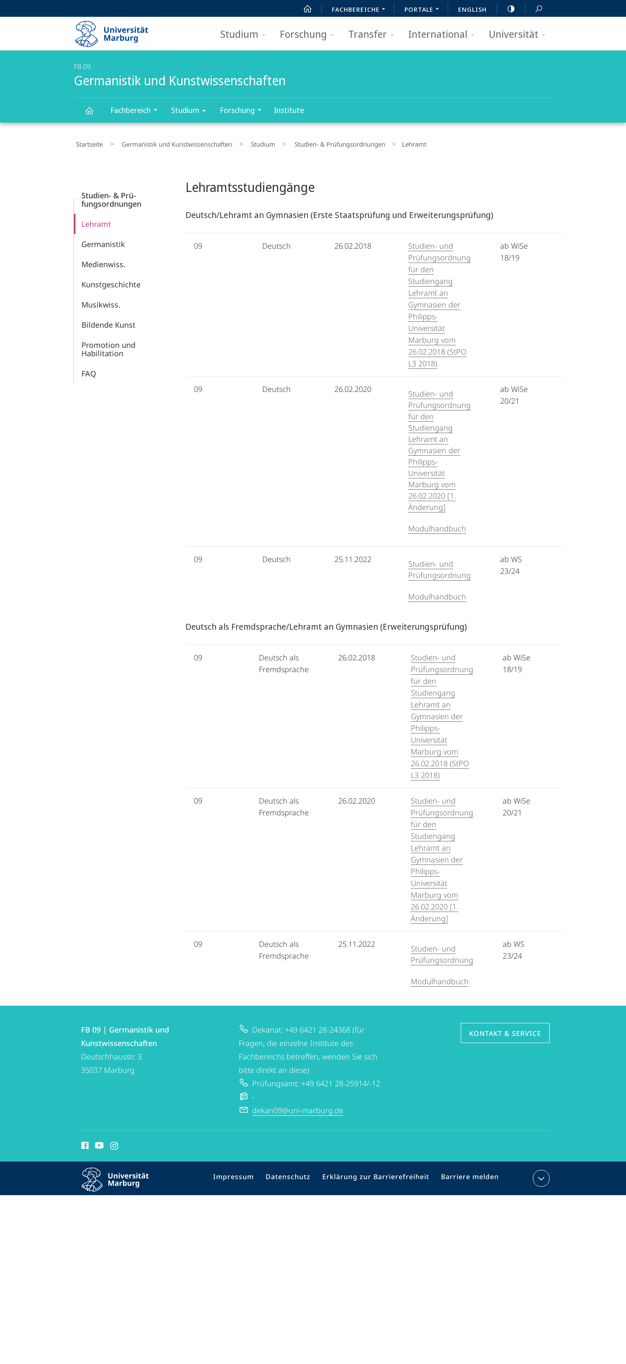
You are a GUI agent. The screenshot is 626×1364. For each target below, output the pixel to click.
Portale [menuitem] (423, 10)
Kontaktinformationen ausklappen (540, 1174)
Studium (245, 34)
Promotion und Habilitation (108, 345)
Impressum (245, 1176)
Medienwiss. (103, 260)
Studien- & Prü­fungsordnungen (313, 142)
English (472, 9)
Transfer (373, 34)
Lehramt (96, 220)
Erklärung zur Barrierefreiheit (378, 1176)
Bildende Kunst (108, 321)
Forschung (309, 34)
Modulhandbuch (437, 525)
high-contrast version (506, 8)
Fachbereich (136, 111)
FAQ (88, 370)
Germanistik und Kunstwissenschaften (94, 114)
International (444, 34)
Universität (520, 34)
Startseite (87, 142)
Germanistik (103, 240)
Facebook (84, 1143)
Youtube (98, 1143)
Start (303, 8)
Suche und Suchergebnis (534, 9)
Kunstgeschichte (111, 281)
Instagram (115, 1143)
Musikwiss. (100, 301)
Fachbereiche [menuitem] (361, 10)
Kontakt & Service (505, 1029)
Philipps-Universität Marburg (122, 1182)
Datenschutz (296, 1176)
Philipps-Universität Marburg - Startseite (119, 31)
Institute (289, 110)
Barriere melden (467, 1176)
